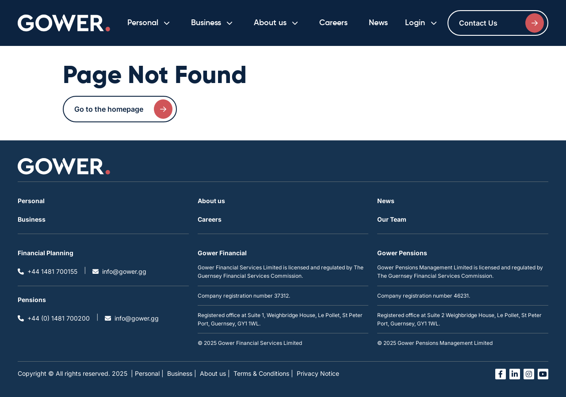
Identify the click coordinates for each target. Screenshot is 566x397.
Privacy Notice (318, 373)
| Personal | (147, 373)
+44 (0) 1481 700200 (54, 318)
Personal (31, 200)
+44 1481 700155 (47, 271)
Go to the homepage (123, 109)
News (378, 23)
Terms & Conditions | (263, 373)
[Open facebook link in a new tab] (500, 374)
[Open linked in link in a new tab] (514, 374)
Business (32, 219)
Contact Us (501, 23)
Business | (181, 373)
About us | (215, 373)
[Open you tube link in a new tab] (543, 374)
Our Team (391, 219)
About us (211, 200)
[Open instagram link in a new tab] (529, 374)
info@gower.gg (119, 271)
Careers (333, 23)
